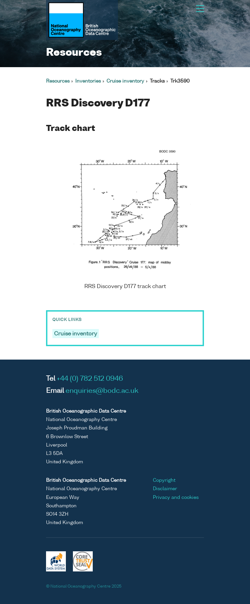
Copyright (164, 480)
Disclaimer (165, 488)
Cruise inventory (125, 81)
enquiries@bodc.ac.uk (102, 391)
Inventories (88, 81)
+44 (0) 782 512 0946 (90, 379)
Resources (58, 81)
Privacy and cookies (176, 497)
